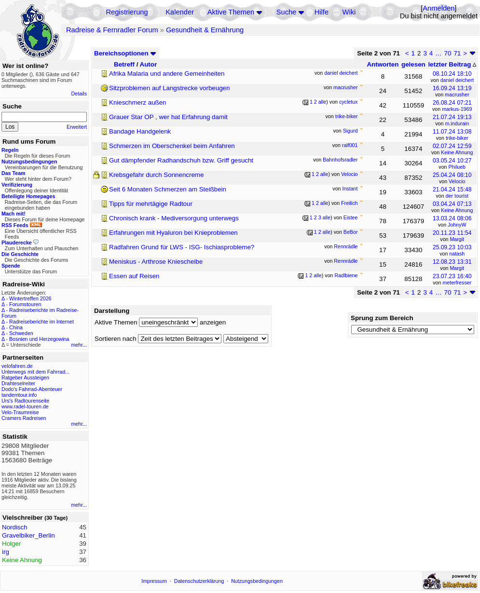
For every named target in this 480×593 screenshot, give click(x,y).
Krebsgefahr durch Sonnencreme (156, 174)
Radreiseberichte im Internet (41, 321)
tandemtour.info (19, 395)
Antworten (382, 64)
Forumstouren (25, 304)
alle (322, 102)
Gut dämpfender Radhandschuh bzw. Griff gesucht (181, 160)
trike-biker (457, 138)
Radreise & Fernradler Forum (112, 30)
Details (79, 93)
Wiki (349, 12)
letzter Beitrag (452, 64)
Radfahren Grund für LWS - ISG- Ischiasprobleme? (181, 247)
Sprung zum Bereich (382, 318)
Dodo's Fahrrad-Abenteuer (31, 389)
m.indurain (457, 123)
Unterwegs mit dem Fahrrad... (35, 372)
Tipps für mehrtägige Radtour (150, 203)
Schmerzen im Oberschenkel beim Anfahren (172, 145)
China (16, 327)
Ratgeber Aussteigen (25, 377)
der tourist (457, 196)
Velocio (457, 181)
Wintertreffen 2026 (30, 298)
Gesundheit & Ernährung (205, 30)
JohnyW (457, 225)
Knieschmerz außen (137, 102)
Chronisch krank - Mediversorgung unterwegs (174, 218)
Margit (457, 239)
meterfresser (456, 282)
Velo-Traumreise (20, 412)
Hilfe (322, 12)
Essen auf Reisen (134, 276)
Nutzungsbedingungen (257, 581)
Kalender (179, 12)
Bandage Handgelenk (140, 131)
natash (457, 253)
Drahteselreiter (18, 383)
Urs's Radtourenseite (25, 401)
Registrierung (127, 12)
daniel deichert (457, 80)
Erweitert (77, 127)
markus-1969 (457, 109)
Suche (286, 12)
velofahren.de (17, 366)
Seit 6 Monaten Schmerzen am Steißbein (167, 189)
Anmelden (438, 8)
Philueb (457, 167)
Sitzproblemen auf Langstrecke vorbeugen (169, 88)
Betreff (124, 64)
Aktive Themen (230, 12)
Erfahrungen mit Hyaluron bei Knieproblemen (173, 232)
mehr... (79, 345)
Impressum (154, 581)
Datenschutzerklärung (199, 581)
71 (457, 53)
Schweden (21, 333)
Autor (148, 64)
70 (448, 53)
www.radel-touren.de (25, 406)
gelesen (413, 64)
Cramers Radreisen (23, 418)
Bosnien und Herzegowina (39, 339)
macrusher (457, 94)
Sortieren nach (116, 338)
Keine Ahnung (457, 152)
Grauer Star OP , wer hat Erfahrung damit (168, 117)
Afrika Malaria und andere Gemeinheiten (166, 73)
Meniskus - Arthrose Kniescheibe (156, 261)
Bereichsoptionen (125, 53)
